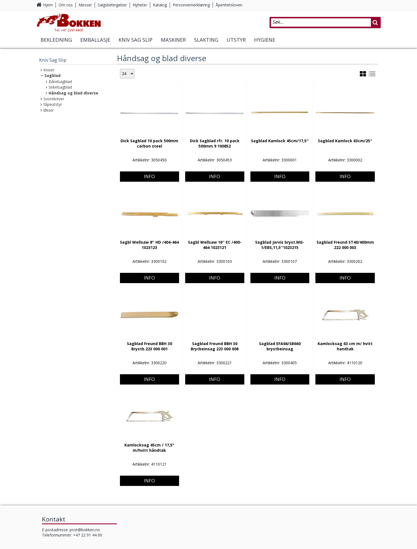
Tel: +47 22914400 (78, 34)
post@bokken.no (85, 529)
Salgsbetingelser (112, 5)
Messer (85, 5)
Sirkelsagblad (60, 87)
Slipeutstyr (52, 104)
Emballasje (95, 44)
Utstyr (236, 44)
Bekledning (56, 44)
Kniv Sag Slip (135, 44)
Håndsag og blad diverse (73, 93)
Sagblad (52, 75)
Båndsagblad (60, 81)
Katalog (160, 5)
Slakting (206, 44)
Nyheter (140, 5)
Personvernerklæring (191, 5)
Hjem (48, 5)
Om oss (66, 5)
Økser (48, 110)
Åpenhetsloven (229, 5)
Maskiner (173, 44)
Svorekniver (53, 98)
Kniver (48, 70)
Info (149, 157)
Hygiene (264, 44)
